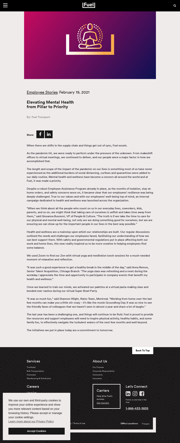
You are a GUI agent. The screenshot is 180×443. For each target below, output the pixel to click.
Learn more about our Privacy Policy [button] (31, 421)
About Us (100, 361)
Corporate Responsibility (104, 371)
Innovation (97, 378)
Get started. (103, 402)
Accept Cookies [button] (36, 431)
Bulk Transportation (35, 371)
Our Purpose (98, 367)
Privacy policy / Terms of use (72, 423)
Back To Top (143, 350)
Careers (33, 386)
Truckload (31, 367)
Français (145, 423)
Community (98, 374)
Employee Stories (42, 92)
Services (33, 361)
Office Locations (129, 423)
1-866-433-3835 (137, 408)
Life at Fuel (32, 392)
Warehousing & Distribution (39, 378)
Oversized (31, 374)
